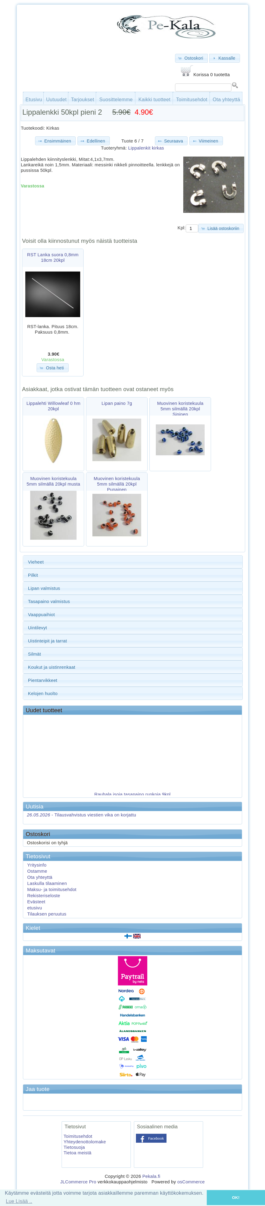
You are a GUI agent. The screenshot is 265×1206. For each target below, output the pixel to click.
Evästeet (36, 901)
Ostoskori (38, 834)
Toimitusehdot (191, 99)
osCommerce (191, 1181)
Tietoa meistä (77, 1152)
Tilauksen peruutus (46, 914)
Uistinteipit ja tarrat (47, 640)
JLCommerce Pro (78, 1181)
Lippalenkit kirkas (146, 148)
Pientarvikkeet (42, 680)
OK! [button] (236, 1197)
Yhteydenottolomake (84, 1141)
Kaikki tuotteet (154, 99)
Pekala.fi (151, 1176)
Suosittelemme (116, 99)
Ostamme (37, 871)
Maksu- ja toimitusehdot (52, 889)
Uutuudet (56, 99)
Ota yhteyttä (226, 99)
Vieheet (36, 562)
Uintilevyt (37, 627)
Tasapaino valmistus (49, 601)
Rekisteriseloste (43, 895)
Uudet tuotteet (44, 710)
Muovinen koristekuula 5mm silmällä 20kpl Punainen (117, 484)
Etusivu (34, 99)
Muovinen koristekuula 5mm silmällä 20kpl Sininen (180, 409)
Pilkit (33, 575)
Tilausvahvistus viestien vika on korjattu (81, 814)
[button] (191, 58)
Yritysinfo (36, 865)
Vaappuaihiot (41, 614)
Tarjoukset (82, 99)
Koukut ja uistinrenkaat (51, 667)
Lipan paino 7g (117, 403)
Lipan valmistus (44, 588)
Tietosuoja (74, 1147)
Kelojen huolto (43, 693)
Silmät (34, 654)
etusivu (34, 907)
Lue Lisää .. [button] (19, 1201)
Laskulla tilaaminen (47, 883)
